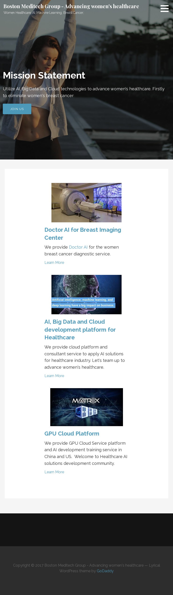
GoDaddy (105, 571)
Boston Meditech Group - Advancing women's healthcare (71, 6)
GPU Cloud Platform (71, 433)
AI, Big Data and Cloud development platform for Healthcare (79, 329)
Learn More (54, 262)
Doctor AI (78, 247)
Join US (17, 109)
